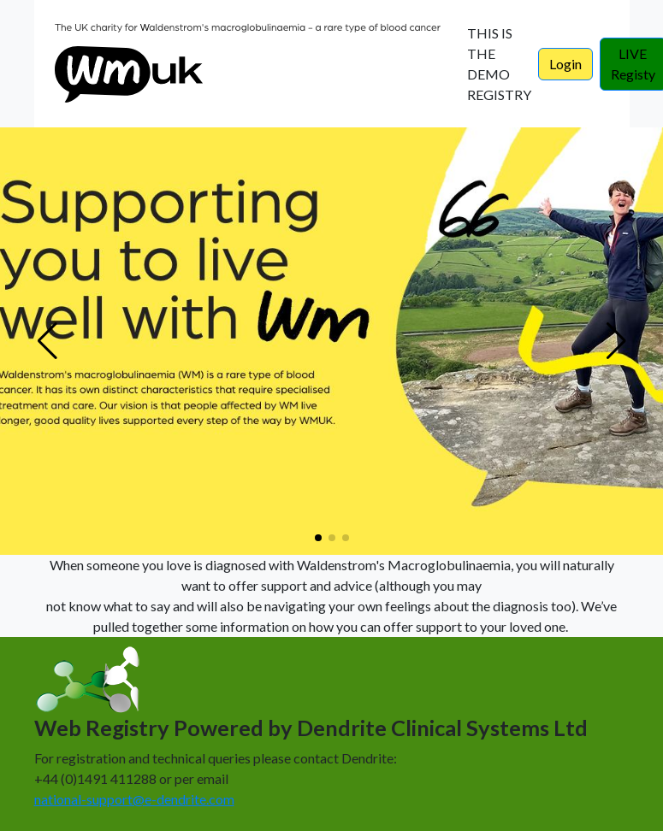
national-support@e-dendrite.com (134, 799)
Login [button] (565, 64)
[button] (318, 537)
